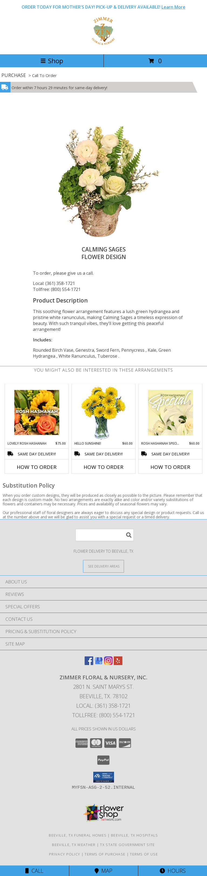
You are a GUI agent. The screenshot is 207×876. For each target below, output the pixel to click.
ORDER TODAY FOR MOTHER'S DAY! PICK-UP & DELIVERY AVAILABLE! (103, 7)
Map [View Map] (103, 870)
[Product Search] (104, 535)
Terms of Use (144, 854)
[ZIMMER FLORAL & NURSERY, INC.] (103, 46)
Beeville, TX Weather (73, 844)
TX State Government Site (127, 844)
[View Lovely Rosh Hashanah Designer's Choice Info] (36, 412)
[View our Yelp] (118, 663)
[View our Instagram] (108, 663)
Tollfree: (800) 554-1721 (57, 289)
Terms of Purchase (105, 854)
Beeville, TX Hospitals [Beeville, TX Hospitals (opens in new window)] (134, 835)
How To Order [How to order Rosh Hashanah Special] (170, 467)
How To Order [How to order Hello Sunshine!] (103, 467)
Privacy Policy (64, 854)
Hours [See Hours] (173, 870)
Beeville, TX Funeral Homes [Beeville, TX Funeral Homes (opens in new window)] (77, 835)
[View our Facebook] (89, 663)
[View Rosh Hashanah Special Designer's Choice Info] (170, 412)
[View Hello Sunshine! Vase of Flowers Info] (103, 412)
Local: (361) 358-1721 (54, 283)
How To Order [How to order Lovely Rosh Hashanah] (37, 467)
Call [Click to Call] (34, 870)
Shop (51, 60)
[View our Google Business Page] (98, 663)
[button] (103, 777)
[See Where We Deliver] (103, 566)
